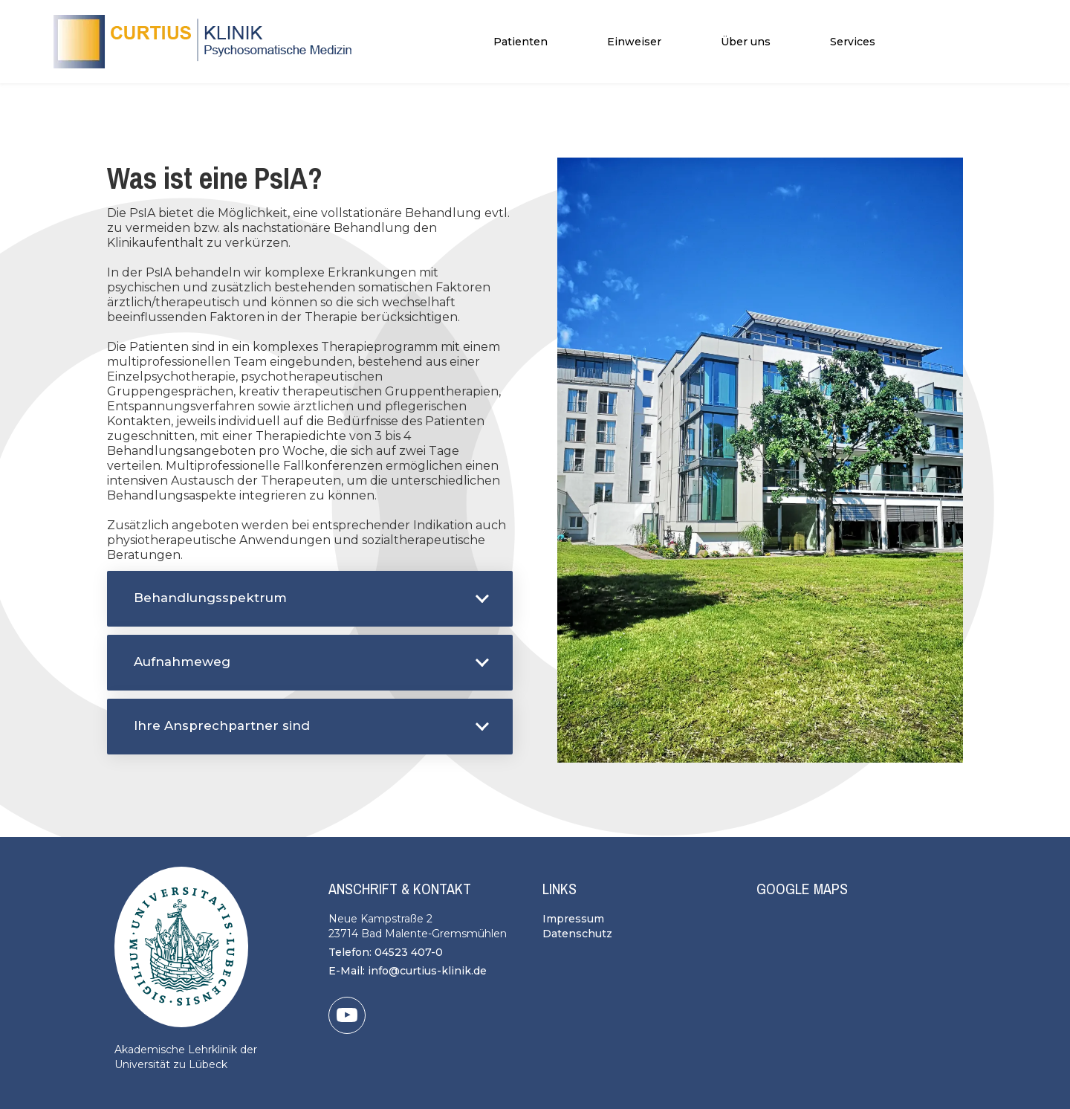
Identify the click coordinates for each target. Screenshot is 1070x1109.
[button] (520, 41)
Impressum (573, 918)
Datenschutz (577, 933)
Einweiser (634, 41)
